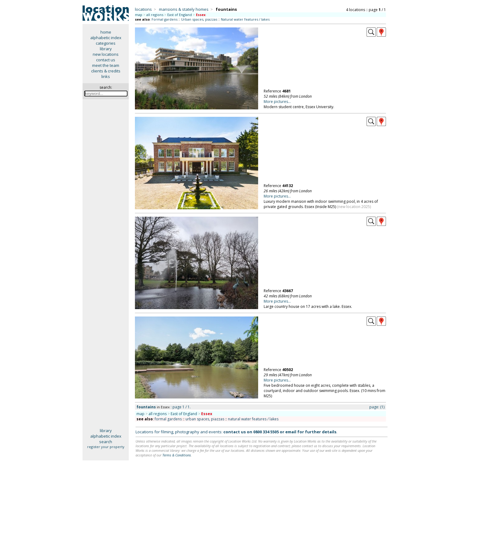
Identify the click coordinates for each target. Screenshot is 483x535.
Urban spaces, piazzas (199, 19)
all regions (154, 14)
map (138, 14)
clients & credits (105, 71)
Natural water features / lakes (245, 19)
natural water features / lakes (253, 419)
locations (143, 9)
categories (106, 43)
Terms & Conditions (176, 455)
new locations (106, 54)
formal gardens (168, 419)
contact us (105, 60)
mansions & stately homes (184, 9)
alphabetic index (105, 37)
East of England (179, 14)
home (105, 32)
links (105, 76)
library (106, 48)
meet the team (105, 65)
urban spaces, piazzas (204, 419)
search (105, 441)
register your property (105, 446)
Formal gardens (164, 19)
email (290, 432)
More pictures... (277, 101)
